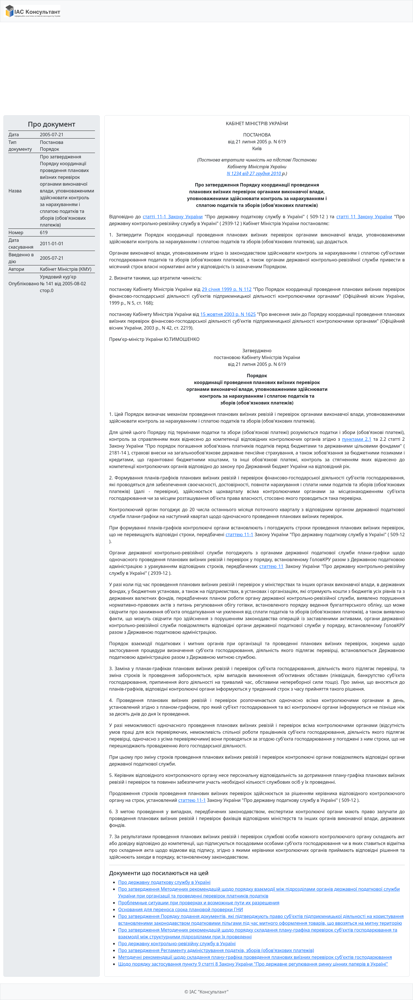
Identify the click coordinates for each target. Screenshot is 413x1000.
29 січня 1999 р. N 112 (226, 289)
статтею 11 (271, 566)
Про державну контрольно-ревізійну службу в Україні (177, 943)
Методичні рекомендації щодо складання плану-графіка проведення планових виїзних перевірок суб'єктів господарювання (255, 957)
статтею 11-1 (239, 534)
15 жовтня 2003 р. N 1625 (228, 314)
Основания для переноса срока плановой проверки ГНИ (180, 909)
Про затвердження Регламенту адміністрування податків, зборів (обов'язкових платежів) (216, 950)
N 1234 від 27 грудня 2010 (254, 173)
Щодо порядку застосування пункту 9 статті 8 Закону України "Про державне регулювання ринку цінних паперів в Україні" (253, 964)
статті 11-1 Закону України (173, 216)
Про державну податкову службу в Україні (164, 882)
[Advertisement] (207, 68)
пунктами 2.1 (356, 439)
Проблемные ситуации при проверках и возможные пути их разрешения (198, 903)
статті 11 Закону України (364, 216)
